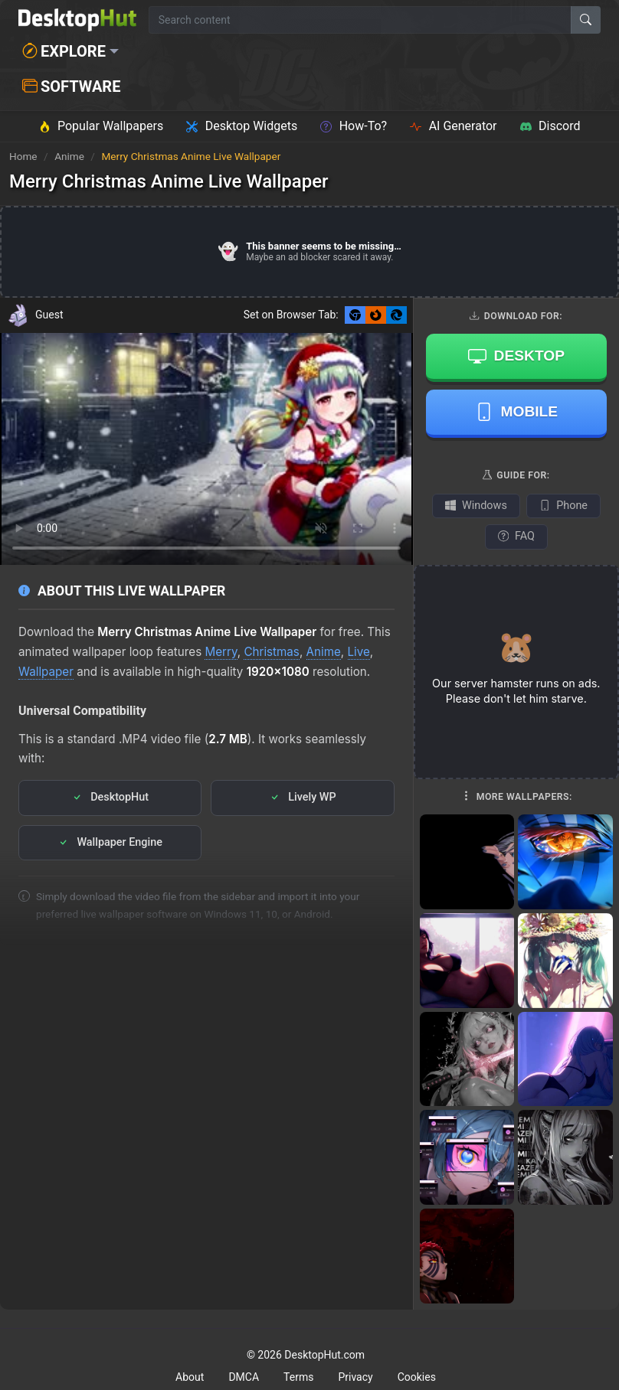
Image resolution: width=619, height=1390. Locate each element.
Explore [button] (64, 51)
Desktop (516, 356)
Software (71, 86)
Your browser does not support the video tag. (206, 449)
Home (23, 156)
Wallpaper (46, 671)
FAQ (516, 536)
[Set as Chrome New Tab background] (355, 315)
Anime (70, 156)
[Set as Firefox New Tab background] (375, 315)
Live (359, 651)
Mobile (516, 412)
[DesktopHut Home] (77, 19)
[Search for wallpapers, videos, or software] (360, 20)
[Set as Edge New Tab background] (396, 315)
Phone (563, 505)
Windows (476, 505)
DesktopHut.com (324, 1355)
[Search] (586, 20)
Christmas (271, 651)
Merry (221, 651)
